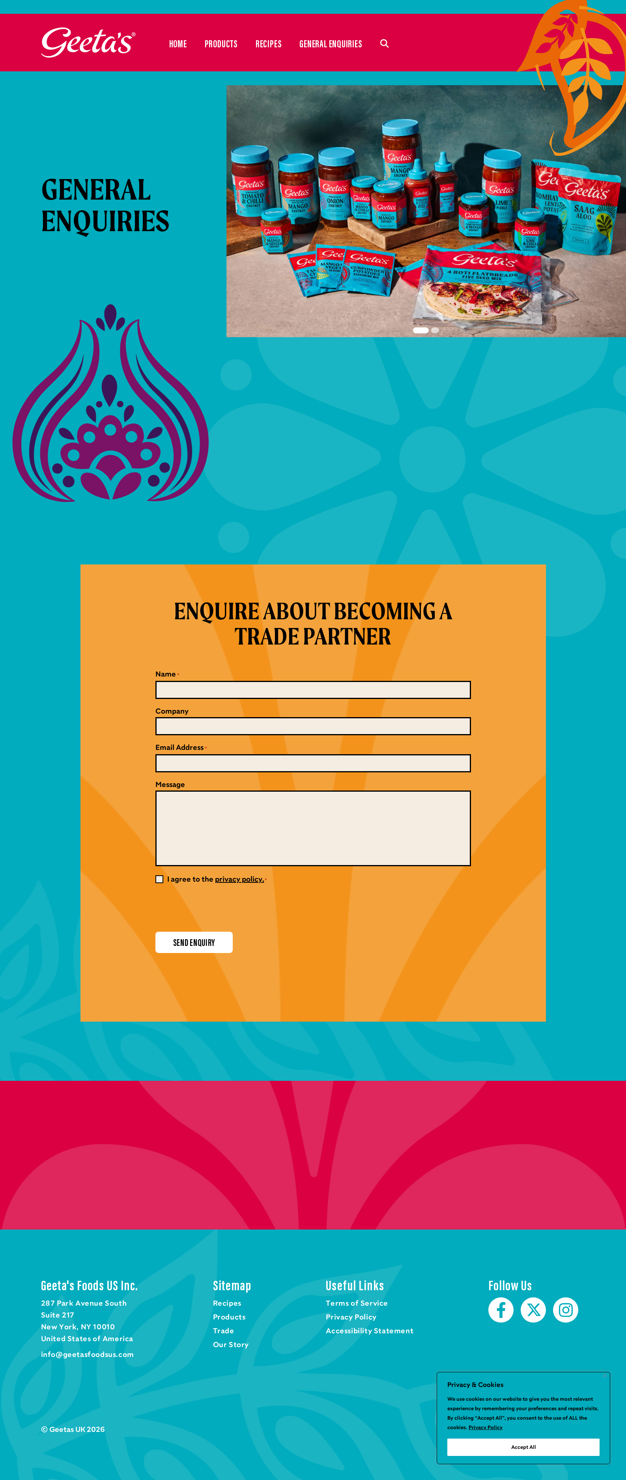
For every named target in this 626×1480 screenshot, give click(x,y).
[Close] (605, 1375)
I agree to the (217, 879)
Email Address (181, 748)
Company (172, 711)
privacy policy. (239, 879)
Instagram (565, 1310)
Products (221, 43)
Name (167, 675)
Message (170, 784)
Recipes (269, 43)
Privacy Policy (486, 1427)
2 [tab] (435, 330)
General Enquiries (330, 43)
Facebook (501, 1310)
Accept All (523, 1447)
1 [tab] (421, 330)
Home (88, 42)
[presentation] (215, 907)
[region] (523, 1418)
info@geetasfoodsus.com (87, 1354)
